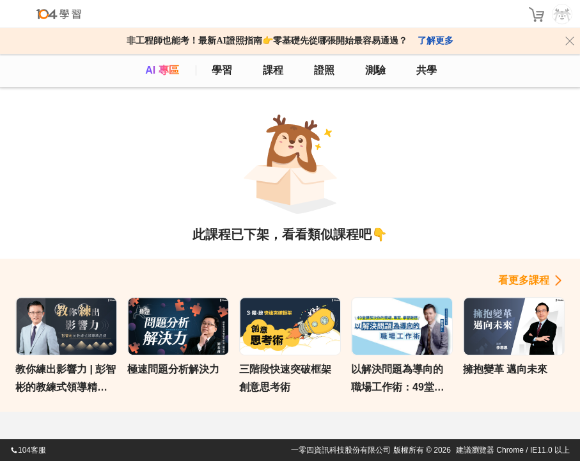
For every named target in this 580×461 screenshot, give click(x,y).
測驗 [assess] (375, 70)
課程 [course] (273, 70)
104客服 (28, 450)
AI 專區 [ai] (161, 70)
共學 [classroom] (426, 70)
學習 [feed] (222, 70)
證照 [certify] (324, 70)
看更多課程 (523, 280)
